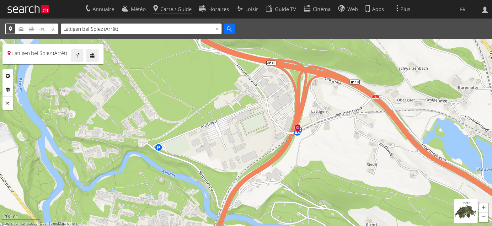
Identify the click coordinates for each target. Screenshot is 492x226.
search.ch (11, 223)
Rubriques (8, 76)
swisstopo (29, 223)
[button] (483, 208)
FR (463, 9)
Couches (8, 89)
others (72, 223)
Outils (8, 103)
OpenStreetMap (52, 223)
